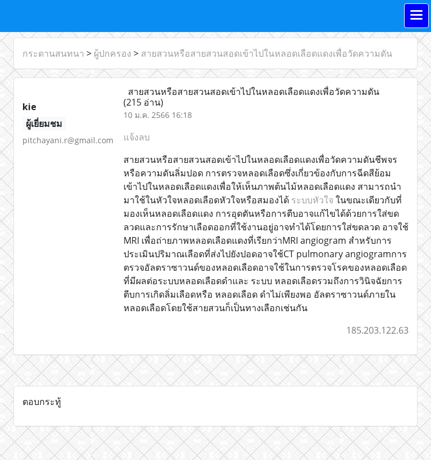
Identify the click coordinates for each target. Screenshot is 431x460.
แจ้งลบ (136, 137)
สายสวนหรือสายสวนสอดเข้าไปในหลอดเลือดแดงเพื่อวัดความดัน (266, 53)
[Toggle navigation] (416, 15)
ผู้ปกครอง (112, 53)
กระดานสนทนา (53, 53)
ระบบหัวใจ (312, 200)
